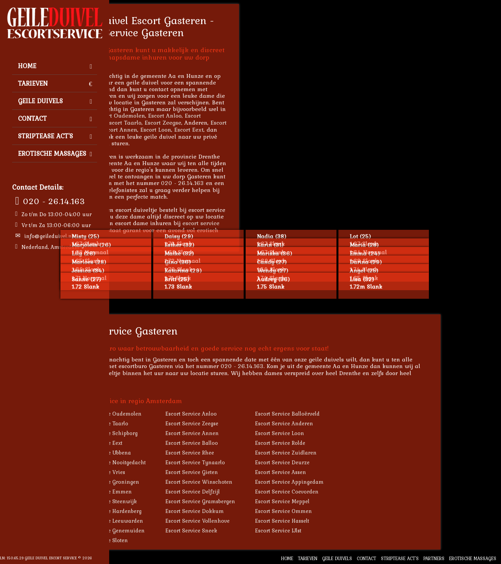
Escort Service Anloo (251, 414)
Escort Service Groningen (168, 482)
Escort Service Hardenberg (169, 511)
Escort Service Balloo (252, 443)
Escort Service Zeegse (252, 423)
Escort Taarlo (184, 122)
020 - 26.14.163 (54, 201)
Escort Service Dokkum (255, 511)
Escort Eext (249, 129)
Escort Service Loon (340, 433)
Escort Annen (180, 129)
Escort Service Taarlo (162, 423)
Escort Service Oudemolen (169, 414)
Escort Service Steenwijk (166, 501)
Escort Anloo (225, 115)
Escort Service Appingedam (349, 482)
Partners (433, 558)
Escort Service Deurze (342, 462)
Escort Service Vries (161, 472)
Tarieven (55, 83)
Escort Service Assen (340, 472)
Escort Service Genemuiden (170, 530)
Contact (55, 118)
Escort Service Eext (159, 443)
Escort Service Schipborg (167, 433)
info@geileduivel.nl (48, 236)
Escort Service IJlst (338, 530)
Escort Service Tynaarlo (255, 462)
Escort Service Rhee (250, 452)
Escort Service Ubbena (163, 452)
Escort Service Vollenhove (258, 521)
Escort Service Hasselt (342, 521)
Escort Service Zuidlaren (346, 452)
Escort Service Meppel (342, 501)
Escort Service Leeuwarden (170, 521)
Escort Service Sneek (252, 530)
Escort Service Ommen (343, 511)
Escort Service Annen (252, 433)
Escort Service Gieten (252, 472)
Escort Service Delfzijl (253, 491)
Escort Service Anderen (344, 423)
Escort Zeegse (223, 122)
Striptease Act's (55, 136)
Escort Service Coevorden (347, 491)
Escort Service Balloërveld (347, 414)
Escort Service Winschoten (259, 482)
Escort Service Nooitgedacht (171, 462)
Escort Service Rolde (340, 443)
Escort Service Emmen (164, 491)
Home (55, 65)
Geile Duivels (55, 101)
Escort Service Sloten (162, 540)
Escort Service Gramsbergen (261, 501)
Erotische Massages (55, 153)
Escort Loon (216, 129)
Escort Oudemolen (180, 115)
